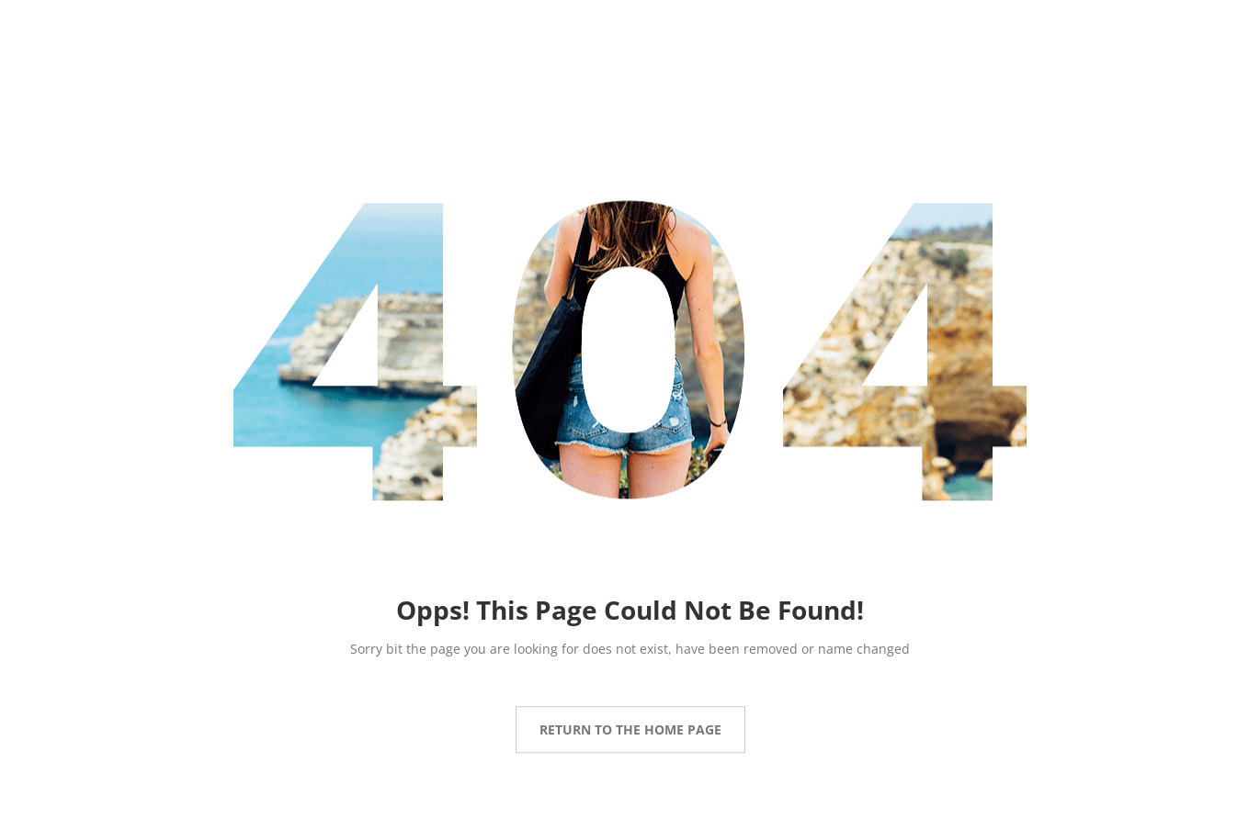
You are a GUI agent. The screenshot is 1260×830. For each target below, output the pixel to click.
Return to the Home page (630, 729)
